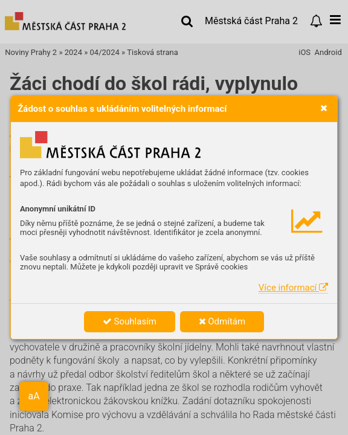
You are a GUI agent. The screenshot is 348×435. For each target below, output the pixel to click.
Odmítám (222, 321)
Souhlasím (129, 321)
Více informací (293, 287)
